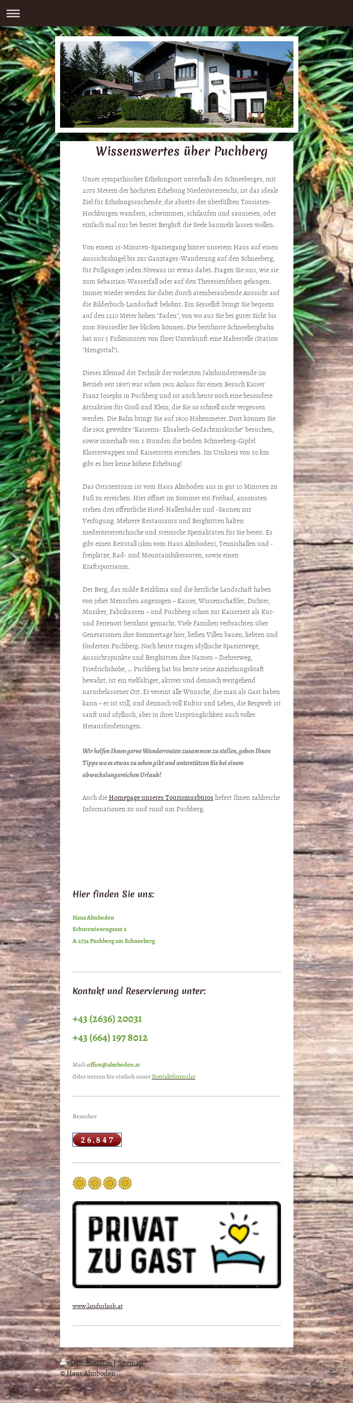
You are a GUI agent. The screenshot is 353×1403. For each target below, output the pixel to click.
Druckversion (86, 1362)
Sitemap (130, 1362)
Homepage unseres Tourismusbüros (161, 797)
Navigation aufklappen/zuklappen (176, 13)
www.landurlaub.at (97, 1306)
